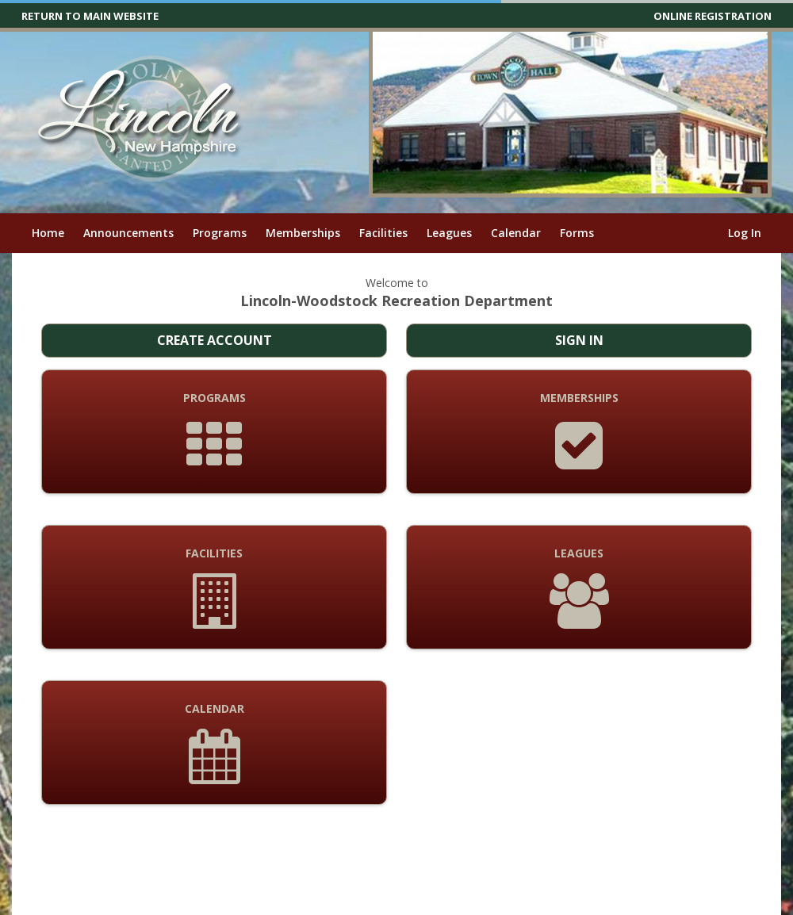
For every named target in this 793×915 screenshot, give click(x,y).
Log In (744, 232)
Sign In (579, 340)
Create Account (214, 340)
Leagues (449, 232)
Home (48, 232)
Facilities (383, 232)
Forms (577, 232)
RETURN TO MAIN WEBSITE (90, 16)
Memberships (303, 232)
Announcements (128, 232)
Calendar (516, 232)
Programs (220, 232)
